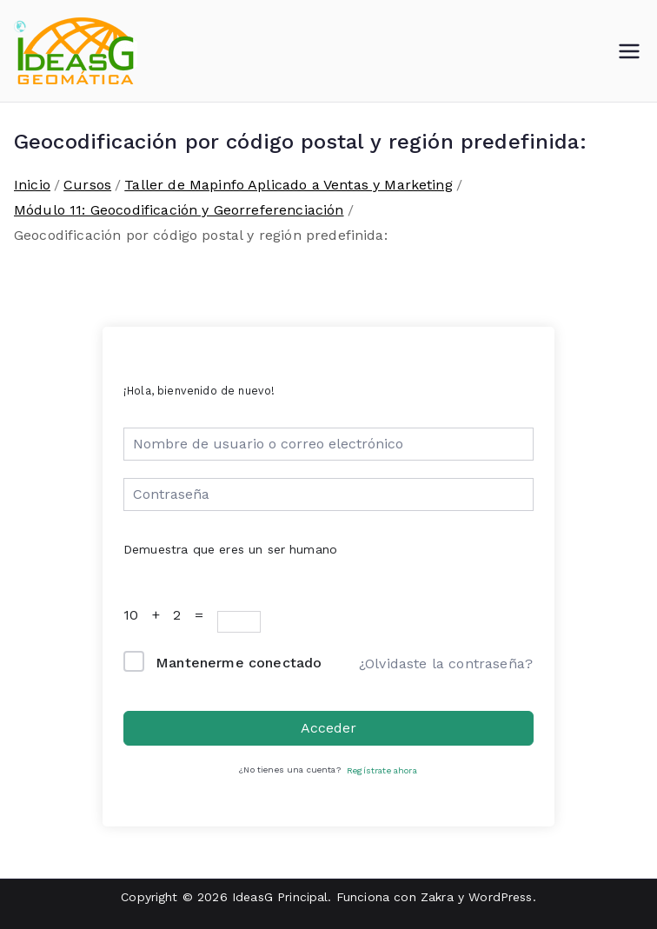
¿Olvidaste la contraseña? (446, 663)
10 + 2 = (168, 615)
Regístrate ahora (382, 770)
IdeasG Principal (280, 897)
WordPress (500, 897)
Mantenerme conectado (239, 662)
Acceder (328, 728)
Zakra (437, 897)
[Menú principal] (629, 51)
